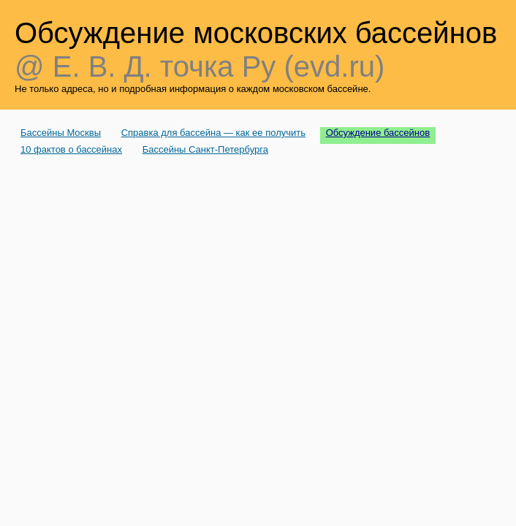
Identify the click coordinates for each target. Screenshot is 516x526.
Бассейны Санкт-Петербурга (205, 149)
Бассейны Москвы (60, 132)
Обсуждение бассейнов (378, 132)
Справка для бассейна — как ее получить (213, 132)
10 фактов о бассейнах (71, 149)
